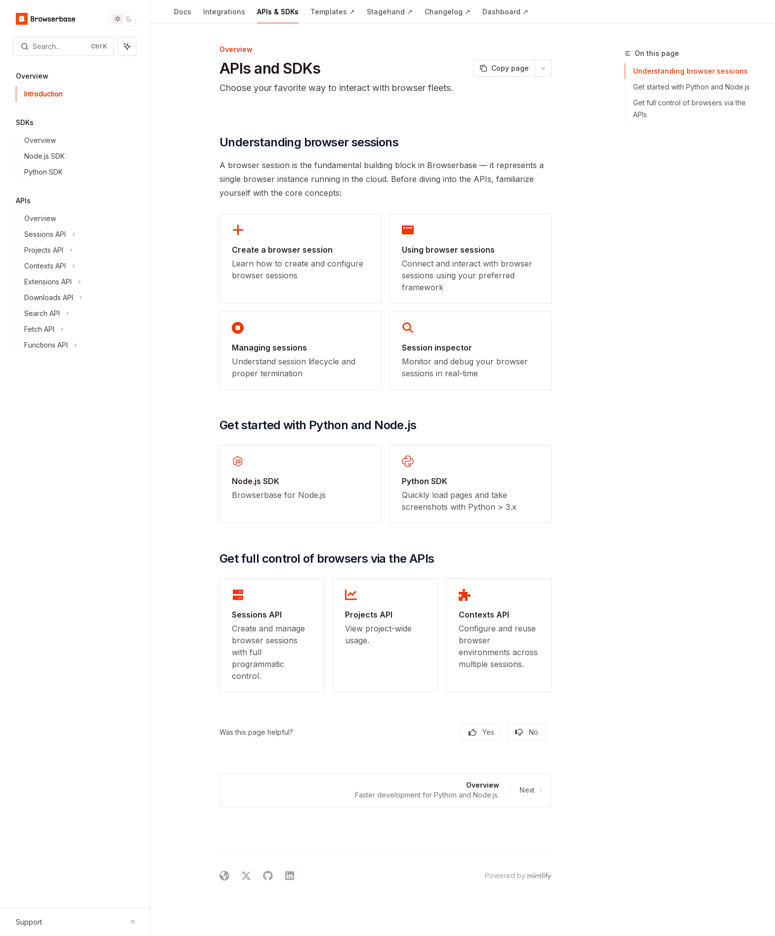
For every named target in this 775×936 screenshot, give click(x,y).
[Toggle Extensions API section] (79, 282)
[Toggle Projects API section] (79, 250)
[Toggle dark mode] (123, 19)
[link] (300, 259)
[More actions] (543, 68)
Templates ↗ (332, 15)
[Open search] (63, 46)
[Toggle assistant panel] (127, 46)
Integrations (224, 15)
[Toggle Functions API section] (79, 345)
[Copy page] (504, 68)
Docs (182, 15)
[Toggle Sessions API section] (79, 234)
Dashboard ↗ (505, 15)
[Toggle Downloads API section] (79, 298)
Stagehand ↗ (390, 15)
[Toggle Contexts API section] (79, 266)
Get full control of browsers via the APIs (689, 108)
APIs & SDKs (278, 15)
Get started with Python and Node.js (691, 87)
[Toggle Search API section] (79, 313)
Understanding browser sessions (690, 71)
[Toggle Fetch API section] (79, 329)
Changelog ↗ (448, 15)
